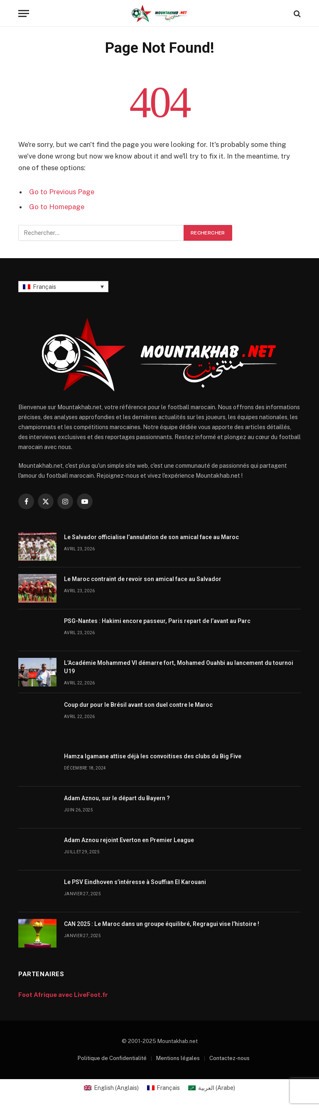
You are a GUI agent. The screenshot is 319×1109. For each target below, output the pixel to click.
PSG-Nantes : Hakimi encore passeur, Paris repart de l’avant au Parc (157, 621)
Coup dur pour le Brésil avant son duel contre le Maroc (138, 704)
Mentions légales (178, 1058)
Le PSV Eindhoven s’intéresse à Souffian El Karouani (135, 882)
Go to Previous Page (61, 192)
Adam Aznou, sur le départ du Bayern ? (117, 798)
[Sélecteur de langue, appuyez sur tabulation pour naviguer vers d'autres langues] (63, 286)
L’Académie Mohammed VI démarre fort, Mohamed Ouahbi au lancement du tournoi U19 (178, 667)
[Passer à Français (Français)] (163, 1087)
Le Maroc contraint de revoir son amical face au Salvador (142, 579)
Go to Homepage (56, 207)
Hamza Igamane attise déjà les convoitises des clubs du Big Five (152, 756)
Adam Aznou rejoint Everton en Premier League (129, 840)
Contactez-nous (229, 1058)
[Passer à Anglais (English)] (111, 1087)
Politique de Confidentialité (112, 1058)
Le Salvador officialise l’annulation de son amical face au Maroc (151, 537)
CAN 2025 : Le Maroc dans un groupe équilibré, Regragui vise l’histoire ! (161, 924)
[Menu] (23, 13)
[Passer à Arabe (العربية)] (211, 1087)
